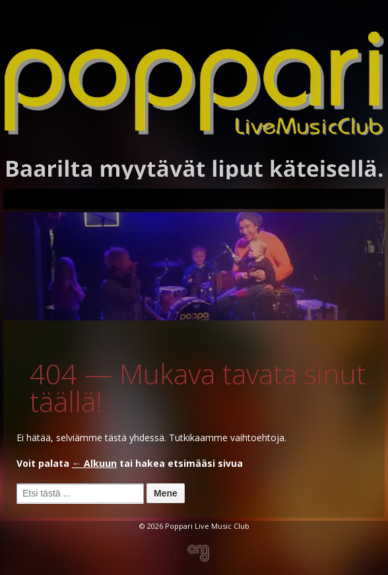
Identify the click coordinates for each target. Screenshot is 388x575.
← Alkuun (94, 463)
